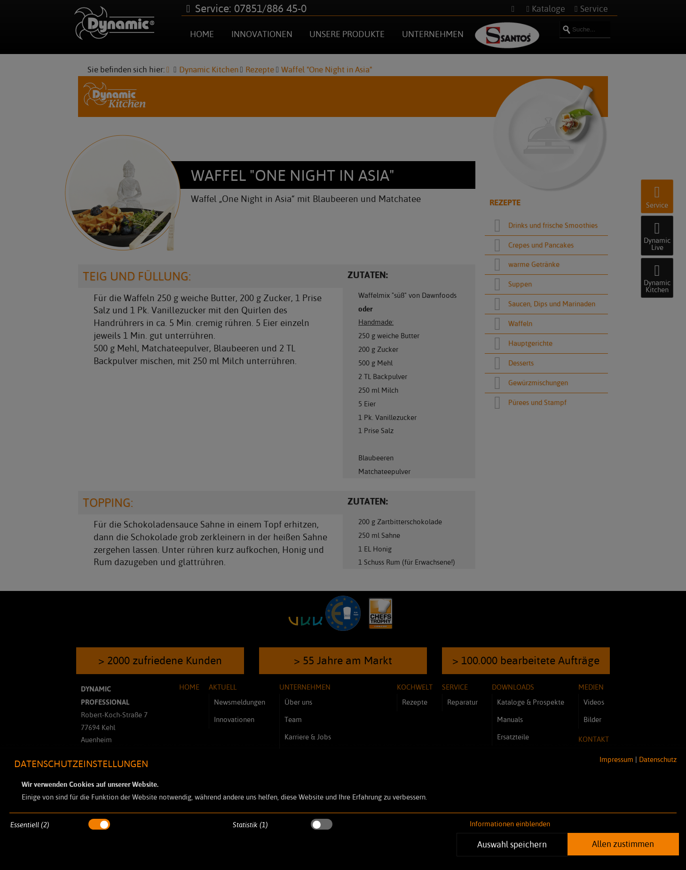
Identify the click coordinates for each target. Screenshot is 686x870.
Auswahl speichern (512, 844)
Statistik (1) (250, 824)
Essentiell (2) (29, 824)
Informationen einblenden (510, 823)
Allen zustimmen (623, 843)
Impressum (616, 759)
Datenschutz (658, 759)
